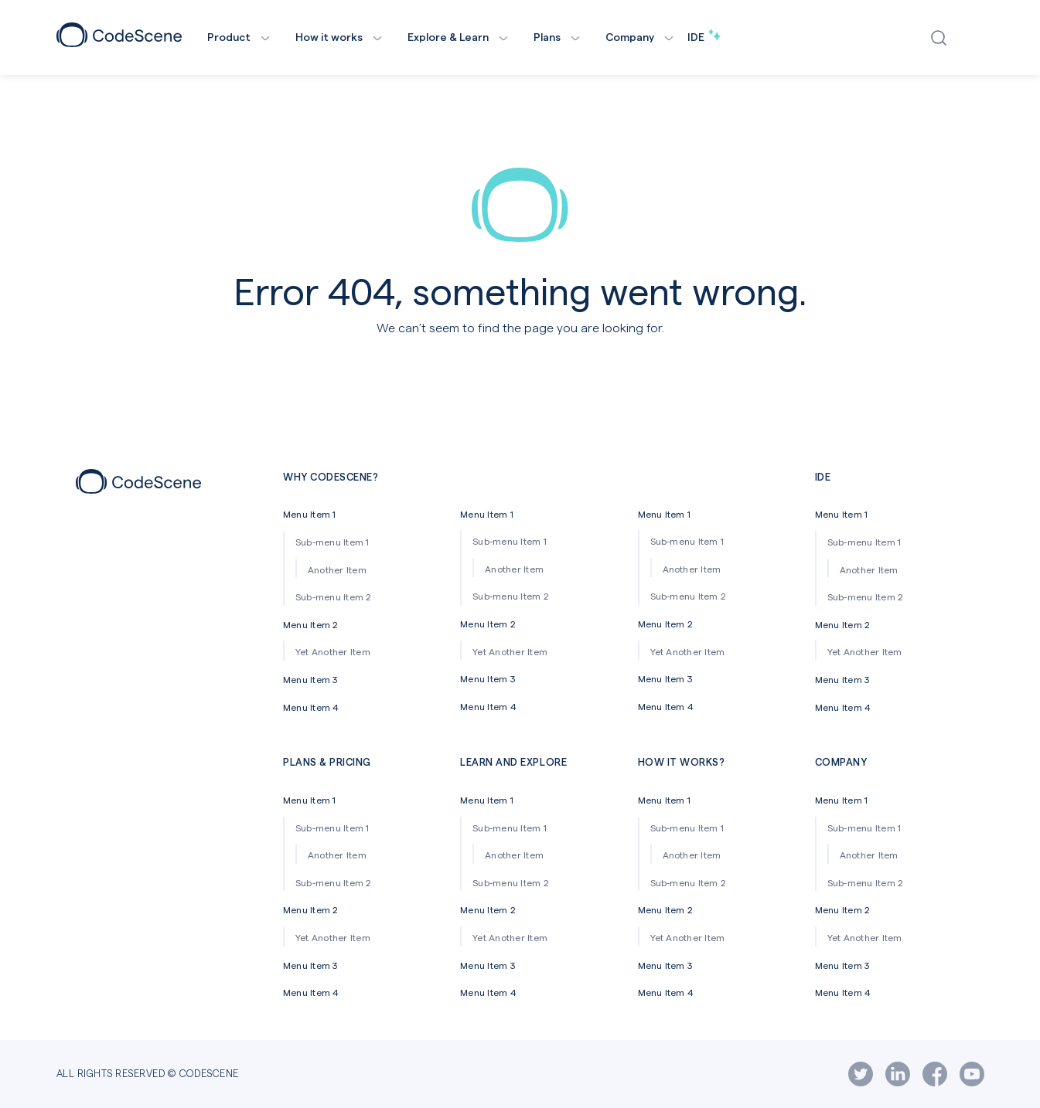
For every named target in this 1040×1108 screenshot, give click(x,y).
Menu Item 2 (311, 624)
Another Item (337, 569)
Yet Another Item (332, 651)
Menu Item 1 (309, 513)
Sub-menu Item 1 (332, 541)
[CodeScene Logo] (119, 42)
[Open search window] (942, 38)
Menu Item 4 (311, 707)
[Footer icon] (138, 488)
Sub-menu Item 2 (333, 596)
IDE (704, 36)
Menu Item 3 (310, 679)
